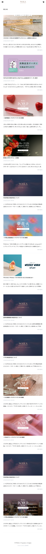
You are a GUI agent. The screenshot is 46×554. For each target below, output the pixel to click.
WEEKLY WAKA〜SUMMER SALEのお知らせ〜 (18, 277)
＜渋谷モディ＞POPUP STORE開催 (14, 437)
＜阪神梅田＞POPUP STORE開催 (13, 118)
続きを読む (40, 50)
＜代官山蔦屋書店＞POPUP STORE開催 (15, 237)
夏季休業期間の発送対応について (12, 317)
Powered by (23, 545)
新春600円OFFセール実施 (11, 157)
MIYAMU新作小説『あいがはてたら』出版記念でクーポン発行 (20, 78)
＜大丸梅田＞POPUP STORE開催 (13, 397)
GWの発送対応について (10, 357)
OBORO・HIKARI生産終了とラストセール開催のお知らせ (20, 38)
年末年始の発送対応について (11, 197)
